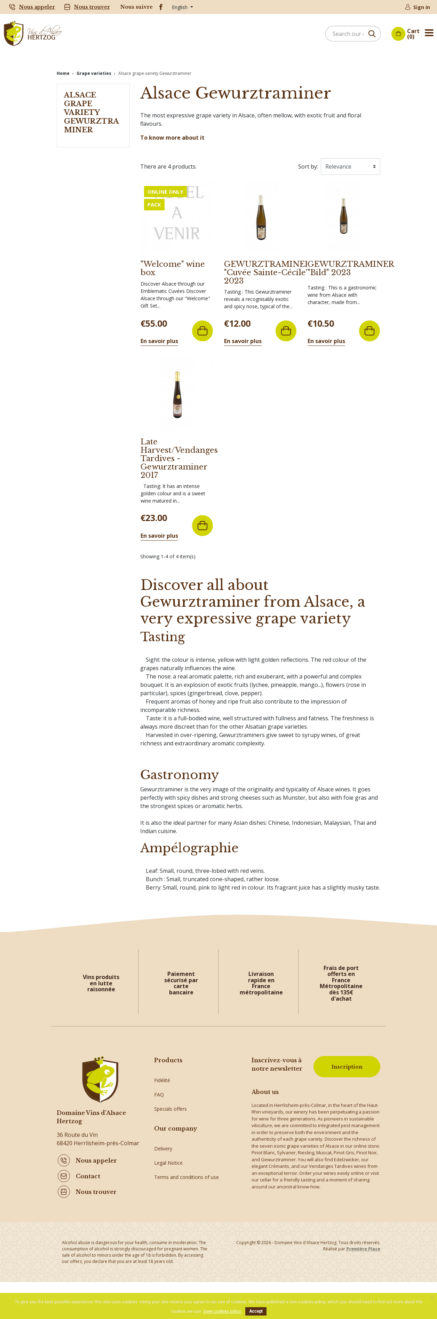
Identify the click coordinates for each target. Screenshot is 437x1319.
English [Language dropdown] (180, 7)
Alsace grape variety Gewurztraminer (91, 106)
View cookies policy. (222, 1311)
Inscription (343, 1062)
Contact (88, 1170)
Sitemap (163, 1227)
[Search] (353, 33)
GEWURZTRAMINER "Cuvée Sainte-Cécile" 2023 (267, 267)
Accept (256, 1311)
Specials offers (170, 1098)
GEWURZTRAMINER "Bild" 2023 (351, 262)
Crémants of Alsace (176, 1112)
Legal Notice (168, 1184)
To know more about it (172, 131)
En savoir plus (159, 335)
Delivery (163, 1170)
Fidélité (162, 1069)
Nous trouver (92, 7)
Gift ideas (164, 1126)
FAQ (159, 1083)
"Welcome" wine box (173, 262)
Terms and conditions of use (186, 1199)
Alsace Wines (169, 1141)
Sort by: (308, 160)
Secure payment (172, 1213)
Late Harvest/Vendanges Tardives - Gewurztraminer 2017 (179, 452)
